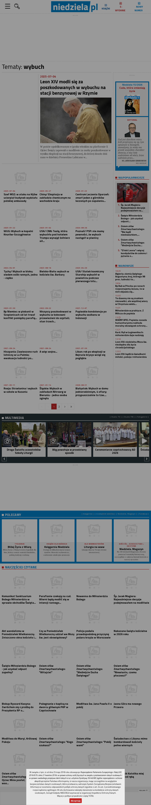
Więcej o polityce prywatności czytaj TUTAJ (75, 795)
